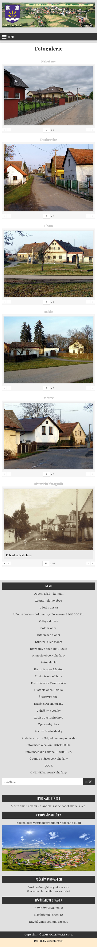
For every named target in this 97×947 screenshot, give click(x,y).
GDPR (49, 765)
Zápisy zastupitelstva (48, 717)
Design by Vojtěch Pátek (48, 940)
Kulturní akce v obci (48, 641)
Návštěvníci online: (47, 907)
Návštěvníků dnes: (47, 914)
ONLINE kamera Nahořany (48, 772)
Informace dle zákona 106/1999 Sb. (48, 752)
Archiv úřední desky (48, 731)
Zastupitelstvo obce (48, 600)
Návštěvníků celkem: (43, 921)
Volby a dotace (48, 621)
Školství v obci (48, 696)
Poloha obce (48, 628)
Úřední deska (48, 607)
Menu (11, 37)
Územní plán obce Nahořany (48, 758)
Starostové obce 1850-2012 (48, 648)
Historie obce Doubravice (48, 683)
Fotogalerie (48, 48)
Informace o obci (48, 635)
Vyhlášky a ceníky (48, 710)
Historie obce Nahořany (48, 655)
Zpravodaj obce (48, 724)
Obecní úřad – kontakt (48, 593)
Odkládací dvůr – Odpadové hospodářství (49, 738)
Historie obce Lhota (48, 676)
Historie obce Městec (48, 669)
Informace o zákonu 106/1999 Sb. (48, 745)
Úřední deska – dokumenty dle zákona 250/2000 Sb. (48, 614)
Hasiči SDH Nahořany (48, 703)
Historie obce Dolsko (48, 689)
